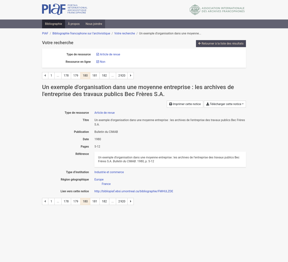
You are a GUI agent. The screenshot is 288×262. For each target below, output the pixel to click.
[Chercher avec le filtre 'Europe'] (99, 179)
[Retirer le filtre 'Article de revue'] (110, 54)
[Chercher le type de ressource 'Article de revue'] (104, 112)
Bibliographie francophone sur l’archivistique (81, 33)
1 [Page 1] (51, 75)
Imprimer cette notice (185, 104)
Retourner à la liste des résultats (221, 43)
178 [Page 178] (66, 75)
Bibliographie (53, 24)
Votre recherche (124, 33)
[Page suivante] (130, 75)
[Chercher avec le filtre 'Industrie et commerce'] (109, 172)
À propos (74, 24)
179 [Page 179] (75, 75)
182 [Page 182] (104, 75)
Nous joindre (94, 24)
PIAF (45, 33)
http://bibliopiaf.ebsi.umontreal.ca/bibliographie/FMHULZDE (133, 191)
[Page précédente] (45, 75)
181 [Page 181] (94, 75)
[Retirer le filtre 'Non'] (102, 61)
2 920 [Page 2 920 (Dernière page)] (121, 75)
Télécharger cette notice (223, 104)
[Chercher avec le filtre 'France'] (106, 184)
